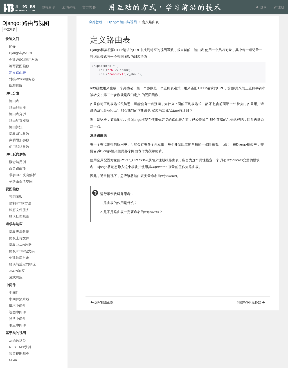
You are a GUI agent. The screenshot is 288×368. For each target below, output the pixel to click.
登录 (261, 7)
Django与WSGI (20, 53)
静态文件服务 (19, 210)
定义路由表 (17, 72)
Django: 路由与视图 (25, 23)
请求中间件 (17, 305)
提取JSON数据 (20, 245)
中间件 (14, 292)
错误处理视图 (19, 216)
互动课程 (69, 7)
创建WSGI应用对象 (23, 59)
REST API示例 (20, 347)
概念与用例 (17, 162)
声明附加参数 (19, 140)
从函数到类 (17, 340)
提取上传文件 (19, 238)
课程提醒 (15, 86)
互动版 (9, 29)
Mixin (13, 360)
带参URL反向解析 (22, 175)
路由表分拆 (17, 114)
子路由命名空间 (21, 181)
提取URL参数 (19, 133)
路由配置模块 (19, 120)
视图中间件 (17, 312)
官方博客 (89, 7)
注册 (279, 7)
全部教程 (95, 22)
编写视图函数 (19, 66)
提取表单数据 (19, 231)
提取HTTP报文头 (22, 251)
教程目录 (48, 7)
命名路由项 (17, 168)
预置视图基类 (19, 353)
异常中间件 (17, 319)
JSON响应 (17, 271)
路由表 (14, 101)
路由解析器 (17, 107)
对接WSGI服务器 (22, 79)
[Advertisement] (178, 264)
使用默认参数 (19, 146)
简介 (12, 46)
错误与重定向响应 (22, 264)
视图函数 (15, 197)
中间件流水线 (19, 299)
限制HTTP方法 (20, 203)
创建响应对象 (19, 258)
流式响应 (15, 277)
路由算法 (15, 127)
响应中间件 (17, 325)
